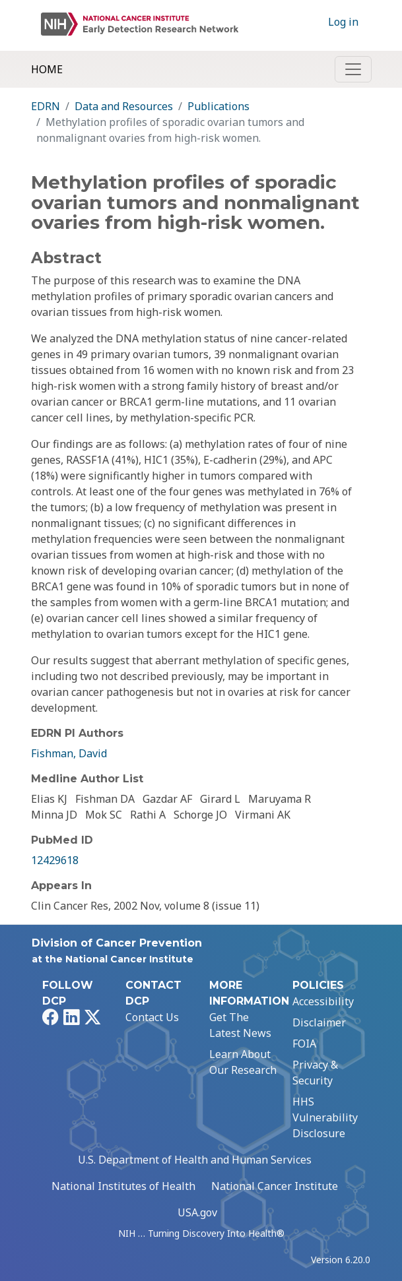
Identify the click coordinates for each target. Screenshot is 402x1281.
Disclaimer (319, 1022)
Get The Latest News (240, 1025)
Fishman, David (69, 753)
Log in (343, 22)
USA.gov (197, 1212)
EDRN (45, 106)
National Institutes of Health (123, 1186)
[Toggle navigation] (353, 69)
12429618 (55, 860)
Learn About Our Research (243, 1062)
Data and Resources (124, 106)
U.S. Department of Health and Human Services (195, 1159)
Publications (218, 106)
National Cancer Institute (274, 1186)
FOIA (304, 1043)
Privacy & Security (315, 1072)
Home (47, 69)
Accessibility (323, 1001)
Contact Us (152, 1017)
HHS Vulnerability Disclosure (325, 1117)
